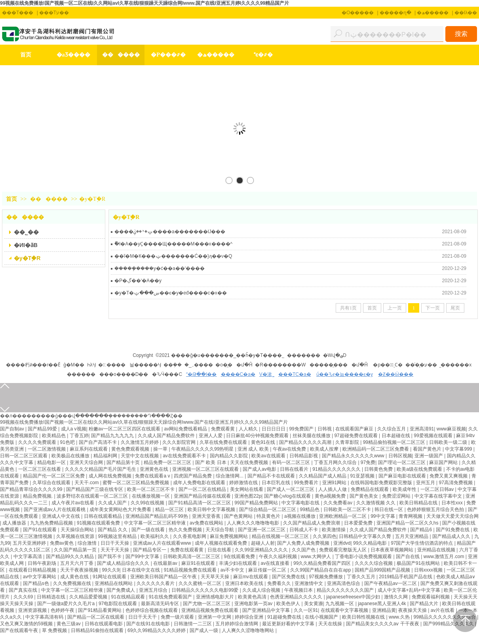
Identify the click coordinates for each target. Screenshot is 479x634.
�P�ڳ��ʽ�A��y (138, 280)
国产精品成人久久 (451, 536)
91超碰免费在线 (284, 617)
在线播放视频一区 (151, 496)
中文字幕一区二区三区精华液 (155, 523)
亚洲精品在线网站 (114, 583)
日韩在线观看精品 (103, 516)
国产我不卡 (110, 556)
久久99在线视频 (148, 503)
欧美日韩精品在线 (419, 503)
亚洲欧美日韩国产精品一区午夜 (164, 576)
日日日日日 (274, 429)
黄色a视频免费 (331, 496)
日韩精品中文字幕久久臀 (365, 536)
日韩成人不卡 (304, 529)
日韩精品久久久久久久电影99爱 (205, 590)
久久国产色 (304, 550)
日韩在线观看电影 (104, 623)
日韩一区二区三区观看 (24, 456)
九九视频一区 (340, 603)
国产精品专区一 (150, 550)
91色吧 (68, 442)
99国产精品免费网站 (256, 503)
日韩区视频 (400, 456)
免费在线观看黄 (187, 550)
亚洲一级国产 (429, 456)
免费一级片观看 (178, 617)
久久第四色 (324, 536)
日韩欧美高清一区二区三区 (192, 556)
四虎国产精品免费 (193, 476)
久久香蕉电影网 (190, 536)
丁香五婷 (79, 435)
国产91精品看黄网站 (100, 610)
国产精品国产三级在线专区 (95, 489)
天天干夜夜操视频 (79, 570)
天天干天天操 (115, 550)
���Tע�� (54, 12)
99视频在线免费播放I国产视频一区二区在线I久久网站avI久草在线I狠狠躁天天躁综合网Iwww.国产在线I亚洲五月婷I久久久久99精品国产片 (144, 3)
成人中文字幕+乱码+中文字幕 (409, 590)
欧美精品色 (54, 435)
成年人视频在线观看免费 (221, 543)
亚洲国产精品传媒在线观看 (203, 496)
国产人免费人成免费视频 (304, 543)
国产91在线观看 (40, 529)
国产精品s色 (36, 583)
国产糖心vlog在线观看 (288, 496)
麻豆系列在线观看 (89, 449)
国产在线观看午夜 (19, 630)
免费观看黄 (223, 429)
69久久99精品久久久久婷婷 (157, 630)
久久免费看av (338, 503)
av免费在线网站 (207, 523)
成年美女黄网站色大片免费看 (120, 509)
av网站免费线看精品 (186, 429)
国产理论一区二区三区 (402, 462)
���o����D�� (123, 374)
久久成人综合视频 (261, 590)
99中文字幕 (383, 516)
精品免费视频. (38, 496)
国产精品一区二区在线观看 (96, 617)
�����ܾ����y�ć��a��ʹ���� (159, 268)
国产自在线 (408, 556)
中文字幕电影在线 (301, 503)
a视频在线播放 (300, 516)
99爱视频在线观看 (434, 435)
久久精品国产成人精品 (323, 476)
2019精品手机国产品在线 (406, 576)
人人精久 (249, 429)
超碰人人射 (263, 543)
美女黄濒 (313, 603)
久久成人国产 (113, 503)
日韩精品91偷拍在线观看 (98, 630)
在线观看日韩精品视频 (33, 570)
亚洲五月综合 (154, 590)
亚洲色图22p (247, 496)
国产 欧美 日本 (211, 462)
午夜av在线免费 (290, 449)
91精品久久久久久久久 (337, 469)
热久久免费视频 (186, 529)
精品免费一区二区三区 (168, 462)
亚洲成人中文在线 (61, 516)
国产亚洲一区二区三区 (262, 529)
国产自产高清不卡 (98, 442)
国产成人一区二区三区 (291, 489)
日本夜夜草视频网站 (392, 550)
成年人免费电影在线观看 (199, 482)
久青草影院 (347, 442)
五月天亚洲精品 (412, 536)
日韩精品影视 (304, 456)
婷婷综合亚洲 (249, 617)
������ (81, 374)
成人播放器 (14, 523)
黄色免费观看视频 (130, 449)
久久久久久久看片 (156, 583)
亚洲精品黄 (384, 610)
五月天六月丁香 (77, 563)
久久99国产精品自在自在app (321, 570)
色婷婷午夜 (63, 610)
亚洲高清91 (422, 429)
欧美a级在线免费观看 (420, 469)
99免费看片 (307, 482)
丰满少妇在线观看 (238, 563)
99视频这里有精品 (118, 536)
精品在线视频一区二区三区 (281, 536)
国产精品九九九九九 (113, 435)
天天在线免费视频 (249, 462)
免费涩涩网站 (397, 496)
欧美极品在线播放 (71, 456)
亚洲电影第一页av (254, 603)
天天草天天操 (215, 576)
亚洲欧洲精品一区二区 (343, 516)
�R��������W (280, 365)
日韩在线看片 (295, 469)
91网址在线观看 (110, 576)
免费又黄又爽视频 (449, 476)
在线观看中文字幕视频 (345, 610)
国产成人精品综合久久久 (123, 563)
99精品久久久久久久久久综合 (445, 617)
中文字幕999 (459, 449)
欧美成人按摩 (325, 449)
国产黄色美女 (364, 496)
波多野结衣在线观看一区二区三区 (93, 496)
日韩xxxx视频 (429, 570)
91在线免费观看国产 (171, 597)
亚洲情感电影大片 (215, 597)
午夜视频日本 (299, 590)
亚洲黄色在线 (154, 469)
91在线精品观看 (128, 597)
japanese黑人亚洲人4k (382, 603)
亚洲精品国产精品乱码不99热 (157, 516)
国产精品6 (421, 529)
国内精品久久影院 (229, 456)
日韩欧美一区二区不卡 (347, 509)
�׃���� (111, 365)
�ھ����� (433, 12)
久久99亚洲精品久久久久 (262, 550)
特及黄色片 (269, 516)
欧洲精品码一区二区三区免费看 (376, 449)
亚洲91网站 (335, 482)
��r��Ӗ (49, 365)
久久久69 (23, 597)
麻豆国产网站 (444, 462)
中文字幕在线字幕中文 (438, 496)
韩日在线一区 (389, 509)
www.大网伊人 (317, 556)
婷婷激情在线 (244, 482)
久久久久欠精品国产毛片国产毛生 (101, 469)
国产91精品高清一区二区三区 (200, 503)
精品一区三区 (170, 509)
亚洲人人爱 (211, 435)
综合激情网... (230, 476)
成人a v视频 (73, 429)
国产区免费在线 (289, 576)
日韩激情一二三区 (193, 623)
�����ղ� (395, 12)
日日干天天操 (115, 543)
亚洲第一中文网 (215, 617)
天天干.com (87, 482)
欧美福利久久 (155, 536)
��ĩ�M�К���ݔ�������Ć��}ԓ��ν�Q (173, 256)
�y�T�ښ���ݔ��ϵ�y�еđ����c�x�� (170, 293)
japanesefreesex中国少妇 (353, 597)
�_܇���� (198, 365)
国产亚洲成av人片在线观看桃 (55, 509)
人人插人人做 (333, 489)
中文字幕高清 (28, 556)
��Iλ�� (465, 12)
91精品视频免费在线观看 (191, 570)
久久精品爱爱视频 (88, 597)
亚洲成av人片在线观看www (162, 543)
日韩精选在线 (52, 597)
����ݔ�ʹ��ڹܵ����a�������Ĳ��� (170, 231)
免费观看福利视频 (431, 597)
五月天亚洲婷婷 (30, 543)
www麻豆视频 (451, 429)
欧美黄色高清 (253, 597)
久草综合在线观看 (52, 482)
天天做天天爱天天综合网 (452, 516)
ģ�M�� (73, 365)
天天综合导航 (220, 529)
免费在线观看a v (153, 476)
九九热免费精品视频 (52, 523)
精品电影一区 (52, 462)
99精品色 (310, 509)
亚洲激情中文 (309, 583)
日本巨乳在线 (276, 482)
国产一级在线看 (148, 529)
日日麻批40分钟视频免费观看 (258, 435)
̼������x (456, 365)
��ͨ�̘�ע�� (421, 365)
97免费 (368, 462)
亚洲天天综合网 (87, 462)
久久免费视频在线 (72, 583)
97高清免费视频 (456, 482)
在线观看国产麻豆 (354, 429)
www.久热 (400, 617)
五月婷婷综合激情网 (237, 623)
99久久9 (110, 570)
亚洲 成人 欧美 (254, 449)
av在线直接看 (276, 563)
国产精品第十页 (123, 462)
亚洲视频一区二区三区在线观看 (206, 469)
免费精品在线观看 (370, 489)
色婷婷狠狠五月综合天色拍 (436, 509)
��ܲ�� (172, 365)
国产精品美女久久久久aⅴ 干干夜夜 (383, 623)
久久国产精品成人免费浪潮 (312, 523)
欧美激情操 (334, 529)
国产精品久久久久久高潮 (306, 442)
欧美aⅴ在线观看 (269, 456)
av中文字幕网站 (40, 576)
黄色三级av (69, 623)
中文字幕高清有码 (45, 617)
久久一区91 (306, 610)
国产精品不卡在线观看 (271, 476)
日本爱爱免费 (359, 523)
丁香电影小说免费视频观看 (364, 556)
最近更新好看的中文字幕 (289, 623)
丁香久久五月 (361, 576)
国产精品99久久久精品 (70, 556)
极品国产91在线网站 (419, 563)
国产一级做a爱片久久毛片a (66, 603)
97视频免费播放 (326, 576)
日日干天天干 (143, 617)
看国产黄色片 (428, 449)
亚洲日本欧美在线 (244, 583)
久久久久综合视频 (374, 563)
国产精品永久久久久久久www (354, 456)
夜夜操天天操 (413, 610)
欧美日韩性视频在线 (364, 617)
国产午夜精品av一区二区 (391, 583)
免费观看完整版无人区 (343, 550)
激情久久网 (396, 597)
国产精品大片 (424, 603)
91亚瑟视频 (363, 476)
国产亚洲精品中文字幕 (266, 610)
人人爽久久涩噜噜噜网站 (248, 630)
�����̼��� (329, 365)
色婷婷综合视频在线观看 (152, 610)
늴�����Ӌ (145, 365)
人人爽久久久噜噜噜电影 (253, 523)
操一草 (161, 449)
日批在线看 (219, 550)
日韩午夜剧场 (42, 563)
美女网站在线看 (247, 489)
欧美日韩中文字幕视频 (212, 509)
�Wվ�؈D (334, 355)
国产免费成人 (121, 590)
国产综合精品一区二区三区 (268, 509)
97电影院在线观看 (119, 603)
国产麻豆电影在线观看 (402, 476)
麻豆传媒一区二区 (267, 570)
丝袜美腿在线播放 (312, 435)
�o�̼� (223, 365)
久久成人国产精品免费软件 (167, 435)
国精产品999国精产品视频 (383, 570)
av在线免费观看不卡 (185, 456)
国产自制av (12, 429)
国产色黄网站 (239, 516)
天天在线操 (330, 623)
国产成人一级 (204, 630)
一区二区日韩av (437, 489)
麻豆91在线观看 (199, 563)
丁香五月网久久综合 (336, 462)
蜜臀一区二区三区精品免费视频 (136, 482)
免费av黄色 (62, 543)
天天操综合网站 (78, 529)
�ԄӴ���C (167, 374)
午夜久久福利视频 (278, 556)
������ (49, 199)
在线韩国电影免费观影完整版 (381, 482)
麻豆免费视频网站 (229, 536)
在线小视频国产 (322, 617)
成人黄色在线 (75, 576)
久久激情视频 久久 (376, 503)
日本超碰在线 (396, 435)
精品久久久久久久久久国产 (346, 590)
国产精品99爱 (43, 429)
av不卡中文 (233, 570)
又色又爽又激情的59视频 (27, 623)
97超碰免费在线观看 (356, 435)
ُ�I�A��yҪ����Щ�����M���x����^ (173, 244)
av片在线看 (443, 610)
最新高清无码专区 (160, 603)
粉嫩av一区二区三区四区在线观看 (125, 429)
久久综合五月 (392, 429)
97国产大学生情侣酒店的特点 (422, 543)
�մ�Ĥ (244, 365)
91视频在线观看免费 (99, 523)
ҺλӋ (91, 365)
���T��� (17, 12)
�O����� (358, 12)
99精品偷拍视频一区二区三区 (395, 442)
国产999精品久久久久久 (449, 623)
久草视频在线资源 (75, 536)
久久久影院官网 (179, 442)
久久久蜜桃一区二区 (200, 583)
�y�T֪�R (92, 199)
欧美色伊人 (288, 603)
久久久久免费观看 (37, 442)
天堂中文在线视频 (140, 456)
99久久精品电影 (370, 543)
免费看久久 (279, 583)
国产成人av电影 (260, 469)
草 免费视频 (55, 630)
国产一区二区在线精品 (203, 489)
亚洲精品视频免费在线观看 (210, 610)
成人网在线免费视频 (111, 476)
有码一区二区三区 (291, 462)
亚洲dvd (341, 543)
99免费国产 (302, 429)
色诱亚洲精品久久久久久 (296, 597)
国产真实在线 (23, 590)
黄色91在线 (264, 442)
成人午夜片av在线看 (73, 503)
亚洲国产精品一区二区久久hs (408, 523)
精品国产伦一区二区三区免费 (54, 476)
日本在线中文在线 (141, 570)
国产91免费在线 (453, 529)
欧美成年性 (405, 489)
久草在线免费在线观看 (224, 442)
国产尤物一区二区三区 (207, 603)
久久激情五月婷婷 (140, 442)
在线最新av (166, 563)
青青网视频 (411, 516)
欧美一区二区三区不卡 (151, 489)
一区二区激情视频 (47, 449)
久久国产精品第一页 (76, 550)
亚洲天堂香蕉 (207, 516)
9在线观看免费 (240, 556)
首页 (11, 199)
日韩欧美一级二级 (448, 442)
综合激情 (88, 543)
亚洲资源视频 (33, 610)
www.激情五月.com (445, 556)
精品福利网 (105, 456)
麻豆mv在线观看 (251, 576)
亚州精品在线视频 (436, 550)
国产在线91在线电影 (148, 623)
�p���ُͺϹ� (387, 365)
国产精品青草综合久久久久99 (32, 489)
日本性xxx (452, 503)
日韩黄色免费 (379, 469)
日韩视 (325, 429)
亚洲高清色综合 (344, 583)
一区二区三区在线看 (40, 469)
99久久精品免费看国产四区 (322, 563)
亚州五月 (426, 482)
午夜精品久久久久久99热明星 (203, 449)
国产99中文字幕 (143, 556)
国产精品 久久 (113, 529)
